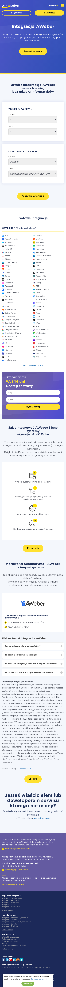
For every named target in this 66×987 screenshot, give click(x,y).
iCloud (38, 350)
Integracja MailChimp (11, 907)
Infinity (7, 343)
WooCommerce (42, 330)
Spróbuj (33, 779)
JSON (7, 357)
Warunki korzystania (10, 937)
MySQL (39, 262)
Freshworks (9, 303)
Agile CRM (9, 249)
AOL (6, 235)
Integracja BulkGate (10, 924)
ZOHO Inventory (42, 346)
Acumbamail (10, 245)
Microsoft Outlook (43, 256)
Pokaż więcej (7, 910)
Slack (38, 293)
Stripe (38, 303)
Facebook (9, 286)
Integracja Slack (8, 904)
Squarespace (41, 299)
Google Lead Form (13, 333)
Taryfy (4, 943)
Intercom (8, 350)
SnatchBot (40, 296)
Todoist (39, 313)
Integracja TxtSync (10, 926)
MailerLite (40, 245)
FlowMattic (9, 289)
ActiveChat (9, 242)
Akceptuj (28, 983)
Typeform (40, 320)
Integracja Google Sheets (13, 898)
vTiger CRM (41, 357)
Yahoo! (39, 340)
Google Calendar (12, 326)
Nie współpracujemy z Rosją (14, 945)
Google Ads (10, 316)
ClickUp (8, 259)
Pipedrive (40, 272)
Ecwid (7, 279)
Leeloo (39, 235)
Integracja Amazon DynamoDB (15, 918)
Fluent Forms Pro (12, 293)
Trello (38, 316)
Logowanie (16, 13)
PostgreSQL (41, 276)
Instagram (9, 346)
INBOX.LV (9, 340)
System (11, 114)
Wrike (38, 336)
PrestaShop (41, 279)
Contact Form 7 (11, 262)
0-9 (48, 967)
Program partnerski (10, 941)
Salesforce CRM (42, 289)
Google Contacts (12, 330)
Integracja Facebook (11, 900)
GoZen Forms (10, 313)
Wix (37, 326)
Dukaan (8, 276)
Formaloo (9, 299)
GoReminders (10, 309)
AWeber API (25, 768)
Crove (7, 272)
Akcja (10, 126)
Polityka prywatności (11, 939)
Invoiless (8, 353)
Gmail (7, 306)
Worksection (41, 333)
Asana (7, 256)
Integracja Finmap (9, 920)
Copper (8, 266)
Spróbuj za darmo (33, 51)
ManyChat (40, 249)
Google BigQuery (12, 323)
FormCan (9, 296)
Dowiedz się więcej (39, 979)
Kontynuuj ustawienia (33, 196)
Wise (38, 323)
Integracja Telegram (10, 902)
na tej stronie (42, 818)
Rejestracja (49, 13)
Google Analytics (12, 320)
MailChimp (40, 242)
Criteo (7, 269)
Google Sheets (11, 336)
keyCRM (39, 353)
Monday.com (41, 259)
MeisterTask (41, 252)
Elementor (9, 282)
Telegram (40, 306)
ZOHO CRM (40, 343)
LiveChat (39, 239)
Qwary (38, 282)
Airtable (8, 252)
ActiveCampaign (12, 239)
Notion (39, 266)
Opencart (40, 269)
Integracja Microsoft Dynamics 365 (17, 922)
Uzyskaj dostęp (32, 407)
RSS (37, 286)
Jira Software (10, 360)
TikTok (38, 309)
